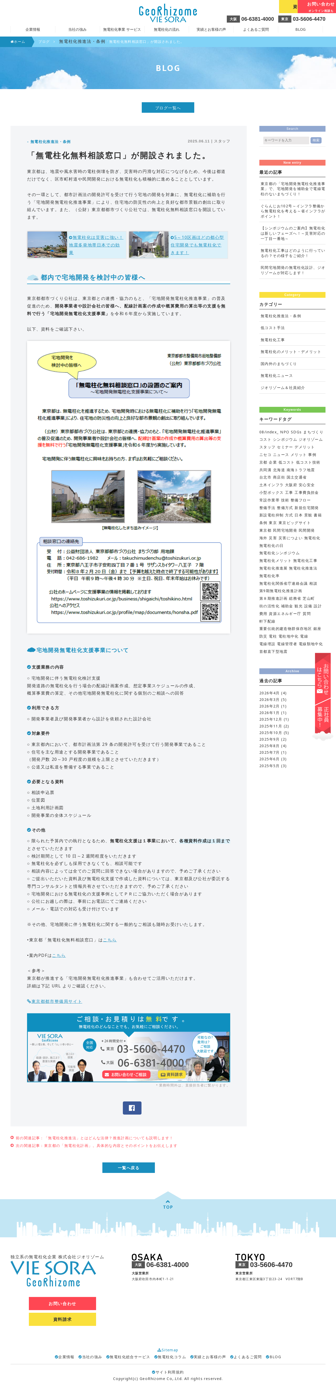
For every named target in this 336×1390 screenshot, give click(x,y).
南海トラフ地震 (301, 469)
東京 (273, 522)
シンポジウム (285, 439)
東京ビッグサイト (295, 522)
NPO (284, 431)
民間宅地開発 (285, 530)
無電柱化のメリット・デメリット (291, 351)
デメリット (305, 446)
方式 (289, 514)
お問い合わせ (302, 7)
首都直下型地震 (273, 651)
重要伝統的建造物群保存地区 (285, 628)
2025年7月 (269, 752)
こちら (110, 940)
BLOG (300, 29)
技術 (285, 499)
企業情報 (66, 1357)
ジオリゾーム (311, 439)
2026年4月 (269, 692)
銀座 (317, 628)
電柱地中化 (289, 636)
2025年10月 (270, 732)
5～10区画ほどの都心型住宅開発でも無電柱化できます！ (197, 244)
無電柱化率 (269, 575)
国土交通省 (297, 477)
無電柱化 (312, 537)
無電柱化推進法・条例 (281, 315)
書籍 (318, 514)
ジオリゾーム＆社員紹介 (283, 387)
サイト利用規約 (168, 1372)
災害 (273, 537)
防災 (263, 636)
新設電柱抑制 (271, 514)
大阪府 (291, 484)
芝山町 (309, 598)
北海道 (279, 469)
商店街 (279, 477)
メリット (299, 454)
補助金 (287, 605)
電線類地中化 (311, 643)
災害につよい (291, 537)
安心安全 (307, 484)
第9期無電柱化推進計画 (280, 590)
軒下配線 (267, 621)
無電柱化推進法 (303, 568)
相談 (313, 583)
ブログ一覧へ (168, 107)
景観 (308, 514)
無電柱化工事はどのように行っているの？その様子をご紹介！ (293, 253)
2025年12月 (270, 719)
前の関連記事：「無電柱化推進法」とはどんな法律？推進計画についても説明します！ (95, 1137)
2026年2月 (269, 706)
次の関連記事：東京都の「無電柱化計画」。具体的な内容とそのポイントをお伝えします (96, 1145)
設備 (308, 605)
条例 (263, 522)
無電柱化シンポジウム (279, 552)
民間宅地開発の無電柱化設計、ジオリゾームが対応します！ (293, 270)
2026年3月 (269, 699)
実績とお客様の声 (211, 29)
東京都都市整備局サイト (57, 1001)
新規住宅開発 (307, 507)
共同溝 (265, 469)
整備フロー (301, 499)
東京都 (265, 530)
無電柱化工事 (273, 339)
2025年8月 (269, 745)
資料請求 (254, 6)
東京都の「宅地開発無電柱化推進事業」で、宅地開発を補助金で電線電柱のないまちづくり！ (293, 188)
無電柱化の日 (271, 545)
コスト (265, 439)
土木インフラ (271, 484)
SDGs (296, 431)
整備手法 (267, 507)
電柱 (273, 636)
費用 (263, 613)
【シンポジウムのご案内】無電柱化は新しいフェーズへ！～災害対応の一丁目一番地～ (293, 233)
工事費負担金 (307, 492)
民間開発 (307, 530)
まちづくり (313, 431)
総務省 (295, 598)
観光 (299, 605)
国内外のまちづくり (279, 363)
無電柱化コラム (172, 1357)
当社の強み (92, 1357)
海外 (263, 537)
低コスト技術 (308, 462)
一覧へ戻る (129, 1168)
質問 (307, 613)
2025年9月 (269, 739)
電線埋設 (267, 643)
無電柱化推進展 (273, 568)
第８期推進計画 (273, 598)
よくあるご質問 (256, 29)
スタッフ (267, 446)
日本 (299, 514)
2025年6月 (269, 758)
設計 (318, 605)
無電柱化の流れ (167, 29)
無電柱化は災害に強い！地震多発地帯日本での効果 (96, 244)
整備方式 (285, 507)
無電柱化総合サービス (130, 1357)
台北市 (265, 477)
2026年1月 (269, 712)
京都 (263, 462)
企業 (273, 462)
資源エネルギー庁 (285, 613)
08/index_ (269, 431)
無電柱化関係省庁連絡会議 (283, 583)
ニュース (281, 454)
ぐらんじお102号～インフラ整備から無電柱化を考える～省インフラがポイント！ (293, 211)
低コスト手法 (273, 327)
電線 (304, 636)
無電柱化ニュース (277, 375)
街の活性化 (269, 605)
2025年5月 (269, 765)
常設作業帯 (269, 499)
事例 (312, 454)
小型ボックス (271, 492)
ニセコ (265, 454)
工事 (289, 492)
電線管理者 (287, 643)
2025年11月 (270, 726)
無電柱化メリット (275, 560)
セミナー (285, 446)
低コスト (287, 462)
